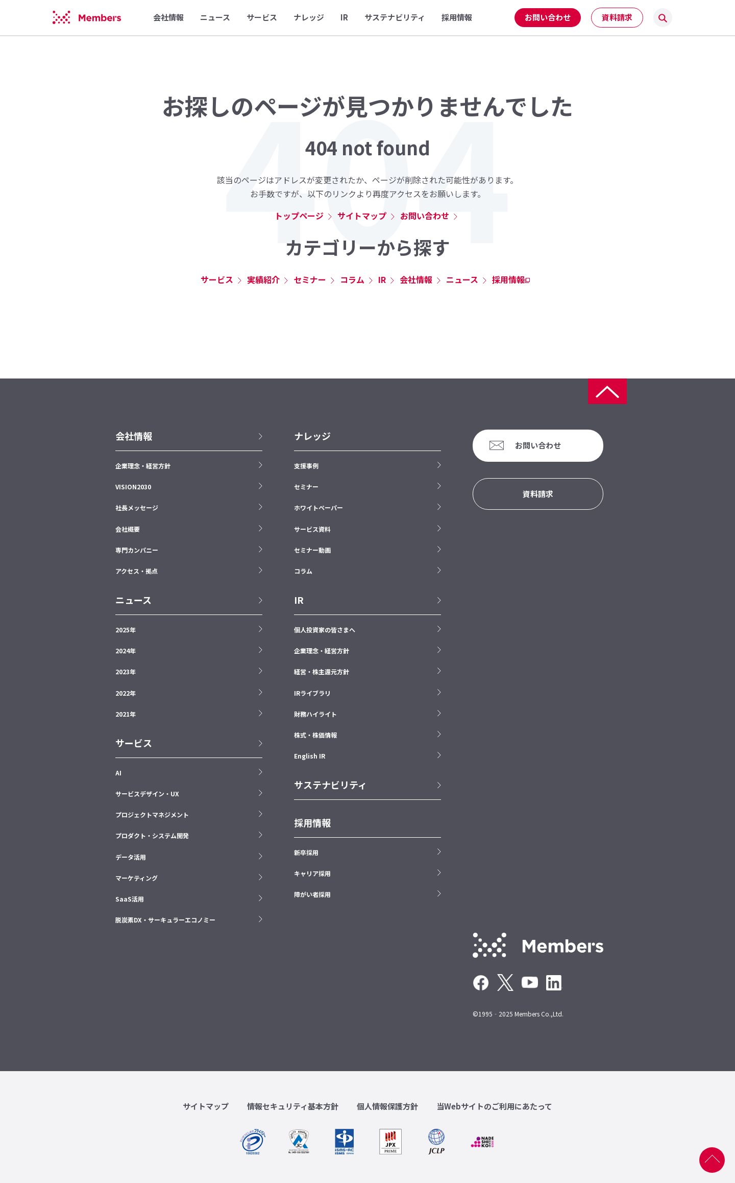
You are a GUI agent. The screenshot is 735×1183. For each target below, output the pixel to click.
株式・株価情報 (315, 734)
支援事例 (306, 465)
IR (382, 279)
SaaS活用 (129, 898)
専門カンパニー (136, 550)
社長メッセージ (136, 507)
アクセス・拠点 (136, 570)
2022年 (125, 693)
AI (118, 772)
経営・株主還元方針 (321, 671)
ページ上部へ (712, 1160)
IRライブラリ (312, 693)
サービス (217, 279)
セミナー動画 (312, 550)
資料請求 (617, 17)
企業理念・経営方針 (142, 465)
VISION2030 (133, 486)
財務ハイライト (315, 713)
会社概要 (127, 529)
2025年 (125, 629)
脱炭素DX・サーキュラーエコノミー (165, 919)
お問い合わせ (548, 17)
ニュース (462, 279)
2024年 (125, 650)
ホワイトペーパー (318, 507)
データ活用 (130, 857)
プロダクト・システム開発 (152, 835)
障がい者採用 (312, 894)
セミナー (309, 279)
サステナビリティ (330, 784)
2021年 (125, 713)
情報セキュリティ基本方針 (292, 1106)
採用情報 (508, 279)
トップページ (299, 215)
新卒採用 (306, 852)
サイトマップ (361, 215)
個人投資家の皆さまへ (324, 629)
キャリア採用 (312, 873)
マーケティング (136, 877)
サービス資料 (312, 529)
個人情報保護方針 (387, 1106)
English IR (309, 755)
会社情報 (416, 279)
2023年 (125, 671)
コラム (352, 279)
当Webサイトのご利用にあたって (494, 1106)
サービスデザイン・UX (147, 793)
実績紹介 (263, 279)
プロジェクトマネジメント (152, 814)
